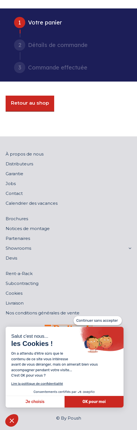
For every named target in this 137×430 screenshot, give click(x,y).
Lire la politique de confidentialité (37, 384)
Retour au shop (30, 103)
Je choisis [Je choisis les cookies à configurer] (35, 401)
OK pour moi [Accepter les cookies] (94, 401)
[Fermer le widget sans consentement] (98, 320)
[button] (12, 420)
